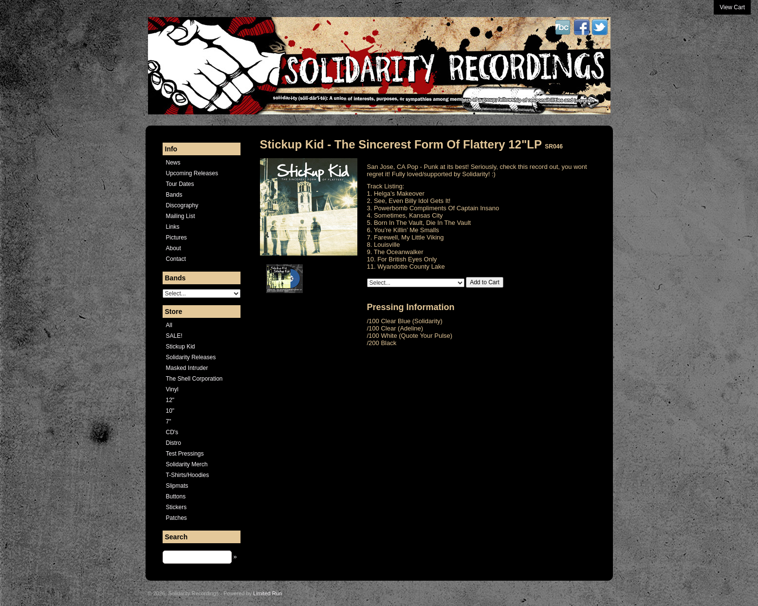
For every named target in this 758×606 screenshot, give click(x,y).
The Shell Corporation (194, 378)
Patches (176, 517)
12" (170, 400)
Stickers (176, 507)
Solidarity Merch (187, 464)
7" (168, 421)
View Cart (732, 7)
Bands (174, 194)
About (173, 248)
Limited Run (267, 593)
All (169, 325)
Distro (173, 443)
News (173, 162)
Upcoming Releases (192, 173)
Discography (182, 205)
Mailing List (180, 216)
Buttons (176, 496)
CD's (172, 432)
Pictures (176, 237)
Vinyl (172, 389)
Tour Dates (180, 184)
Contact (176, 259)
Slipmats (177, 485)
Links (173, 226)
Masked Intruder (187, 368)
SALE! (174, 335)
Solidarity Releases (191, 357)
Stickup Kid (180, 346)
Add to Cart (484, 282)
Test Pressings (185, 453)
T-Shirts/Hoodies (187, 475)
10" (170, 410)
